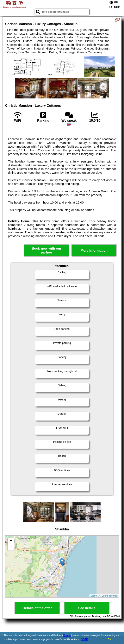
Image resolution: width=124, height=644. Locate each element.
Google (67, 635)
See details (86, 608)
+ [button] (11, 541)
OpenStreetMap (109, 595)
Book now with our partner (46, 250)
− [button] (11, 547)
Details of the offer (37, 608)
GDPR (84, 639)
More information (94, 250)
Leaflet (94, 595)
